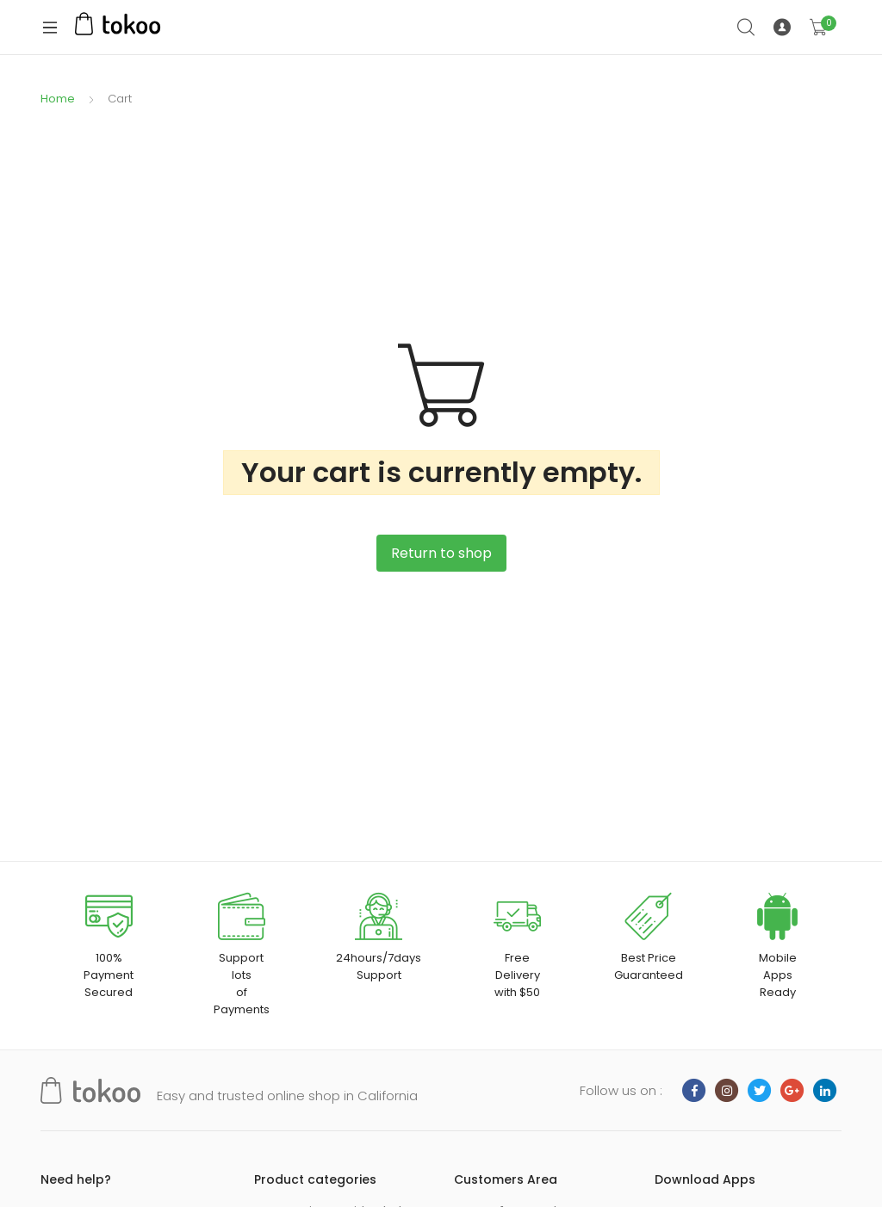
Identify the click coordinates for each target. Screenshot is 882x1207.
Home (57, 98)
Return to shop (441, 553)
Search (746, 27)
